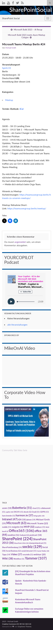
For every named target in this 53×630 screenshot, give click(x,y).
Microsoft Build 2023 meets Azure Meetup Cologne (26, 36)
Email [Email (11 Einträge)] (35, 512)
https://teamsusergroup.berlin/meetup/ (26, 208)
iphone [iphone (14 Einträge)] (30, 519)
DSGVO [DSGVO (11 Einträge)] (18, 512)
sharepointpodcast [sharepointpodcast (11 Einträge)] (37, 543)
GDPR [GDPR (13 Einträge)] (44, 512)
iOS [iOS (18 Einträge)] (22, 519)
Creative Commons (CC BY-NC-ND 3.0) (16, 624)
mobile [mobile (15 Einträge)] (6, 527)
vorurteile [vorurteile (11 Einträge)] (28, 555)
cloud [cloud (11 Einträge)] (36, 508)
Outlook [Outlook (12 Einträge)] (24, 535)
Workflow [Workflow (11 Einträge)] (19, 559)
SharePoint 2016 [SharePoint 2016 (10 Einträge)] (21, 543)
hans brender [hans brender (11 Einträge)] (8, 516)
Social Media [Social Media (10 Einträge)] (43, 551)
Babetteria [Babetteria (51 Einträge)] (22, 507)
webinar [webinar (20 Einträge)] (39, 554)
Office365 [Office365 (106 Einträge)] (21, 530)
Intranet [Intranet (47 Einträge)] (10, 519)
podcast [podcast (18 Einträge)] (36, 535)
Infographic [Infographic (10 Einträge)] (39, 516)
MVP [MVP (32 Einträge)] (29, 526)
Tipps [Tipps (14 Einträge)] (6, 554)
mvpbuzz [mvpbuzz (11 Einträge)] (40, 527)
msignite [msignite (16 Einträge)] (17, 527)
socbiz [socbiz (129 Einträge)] (32, 546)
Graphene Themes (24, 626)
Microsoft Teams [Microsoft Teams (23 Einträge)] (37, 523)
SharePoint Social (11, 18)
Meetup (9, 100)
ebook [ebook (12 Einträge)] (28, 512)
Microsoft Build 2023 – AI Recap (28, 29)
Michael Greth (11, 48)
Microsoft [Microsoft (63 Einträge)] (16, 523)
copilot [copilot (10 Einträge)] (9, 512)
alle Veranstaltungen (17, 324)
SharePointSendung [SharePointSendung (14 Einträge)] (12, 547)
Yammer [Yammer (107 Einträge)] (36, 558)
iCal (21, 108)
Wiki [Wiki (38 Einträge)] (7, 558)
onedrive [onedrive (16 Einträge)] (13, 535)
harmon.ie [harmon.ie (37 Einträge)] (24, 515)
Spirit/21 (6, 68)
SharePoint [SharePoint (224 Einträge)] (17, 538)
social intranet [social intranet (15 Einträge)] (29, 551)
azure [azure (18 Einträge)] (7, 508)
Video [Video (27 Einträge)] (16, 554)
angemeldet (20, 242)
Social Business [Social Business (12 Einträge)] (13, 551)
